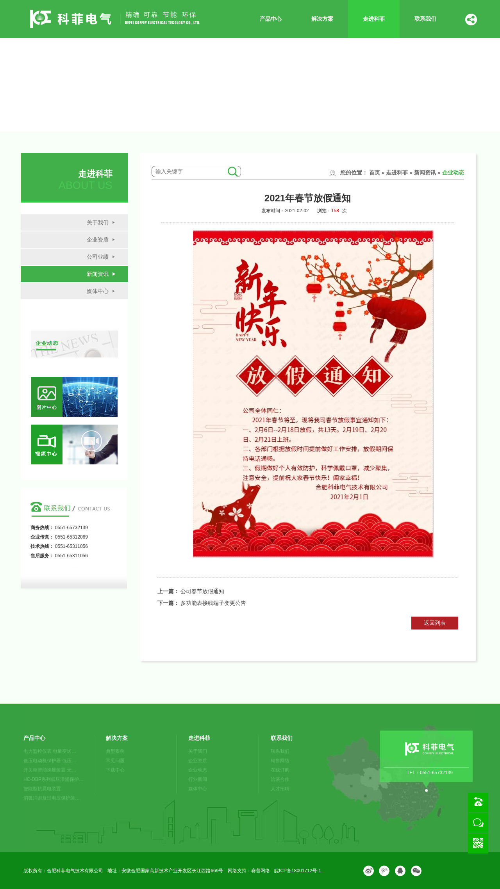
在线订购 (280, 770)
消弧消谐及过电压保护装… (51, 798)
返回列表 (435, 623)
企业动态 (453, 172)
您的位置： (354, 172)
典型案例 (115, 751)
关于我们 (98, 222)
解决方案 (322, 19)
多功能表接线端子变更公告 (213, 603)
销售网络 (280, 760)
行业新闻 (197, 779)
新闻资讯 (98, 274)
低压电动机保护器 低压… (49, 760)
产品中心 (271, 19)
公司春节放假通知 (202, 591)
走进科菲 (374, 19)
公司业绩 (98, 257)
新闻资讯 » (427, 172)
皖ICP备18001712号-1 (297, 870)
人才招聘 (280, 788)
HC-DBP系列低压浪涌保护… (53, 779)
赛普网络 (260, 870)
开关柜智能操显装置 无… (49, 770)
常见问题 (115, 760)
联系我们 (425, 19)
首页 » (377, 172)
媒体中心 (98, 291)
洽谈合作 (280, 779)
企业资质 (98, 239)
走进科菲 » (399, 172)
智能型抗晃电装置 (42, 788)
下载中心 (115, 770)
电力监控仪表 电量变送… (49, 751)
